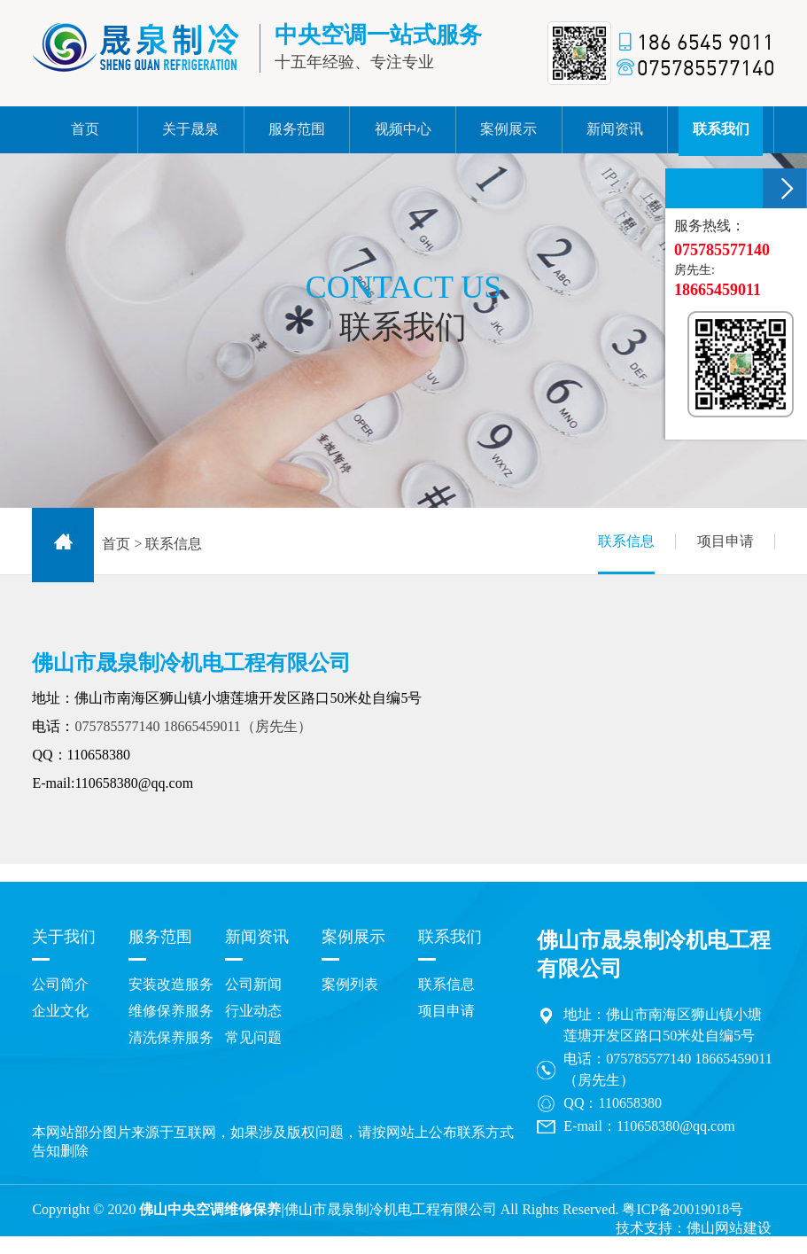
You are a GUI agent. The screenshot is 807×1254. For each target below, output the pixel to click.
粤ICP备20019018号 (682, 1209)
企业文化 (60, 1010)
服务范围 (160, 937)
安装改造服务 (170, 984)
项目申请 (725, 541)
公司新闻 (253, 984)
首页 (116, 543)
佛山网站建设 (729, 1227)
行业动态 (253, 1010)
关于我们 (64, 937)
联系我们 (450, 937)
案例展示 (353, 937)
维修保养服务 (170, 1010)
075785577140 (116, 726)
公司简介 (60, 984)
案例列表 (350, 984)
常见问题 (253, 1037)
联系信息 (626, 554)
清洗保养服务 (170, 1037)
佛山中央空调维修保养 (210, 1209)
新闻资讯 (257, 937)
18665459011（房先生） (237, 726)
